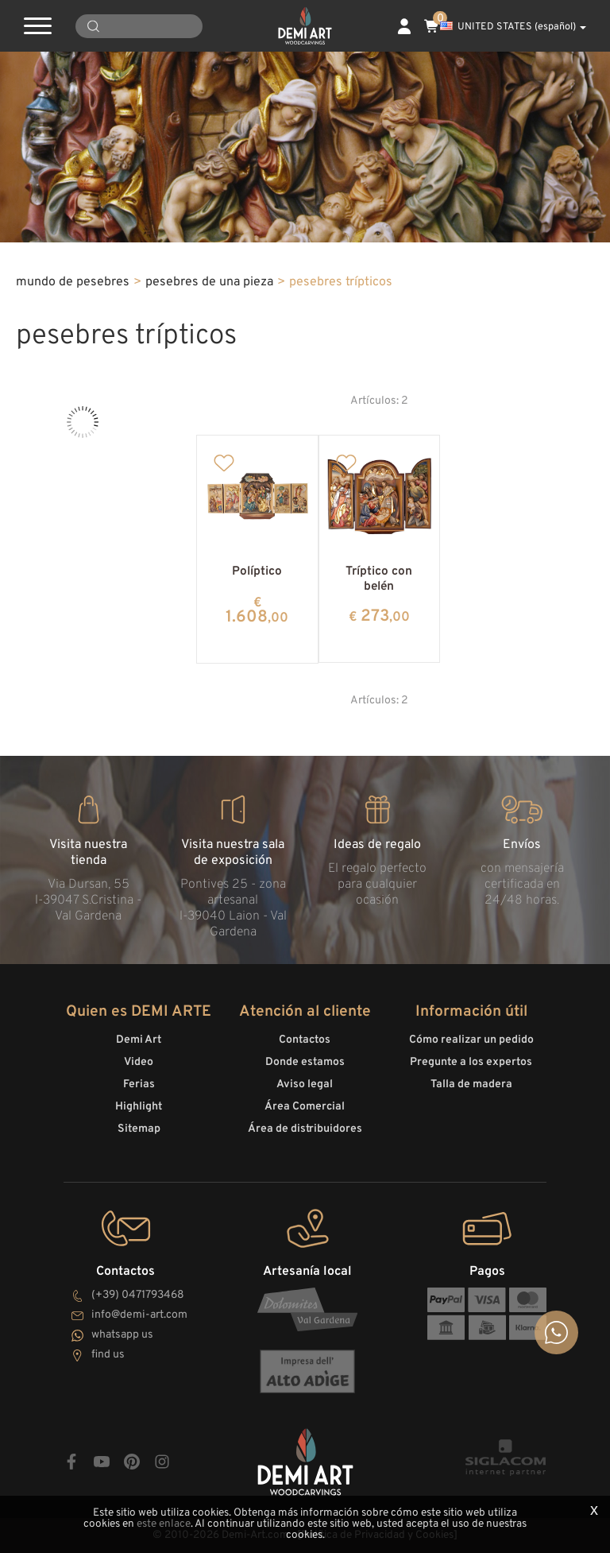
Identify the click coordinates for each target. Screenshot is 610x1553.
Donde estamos (305, 1062)
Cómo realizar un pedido (471, 1040)
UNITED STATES (513, 27)
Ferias (139, 1084)
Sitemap (139, 1129)
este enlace (164, 1524)
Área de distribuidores (305, 1129)
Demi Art (138, 1040)
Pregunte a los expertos (471, 1062)
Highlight (138, 1106)
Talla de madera (471, 1084)
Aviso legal (304, 1084)
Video (138, 1062)
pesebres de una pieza (209, 282)
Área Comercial (304, 1106)
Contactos (304, 1040)
